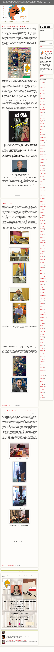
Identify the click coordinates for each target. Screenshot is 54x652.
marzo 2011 (42, 345)
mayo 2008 (42, 394)
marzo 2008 (42, 397)
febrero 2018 (42, 220)
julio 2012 (41, 320)
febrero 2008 (42, 398)
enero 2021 (42, 171)
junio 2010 (42, 359)
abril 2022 (41, 148)
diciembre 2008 (42, 386)
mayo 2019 (42, 198)
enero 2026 (42, 85)
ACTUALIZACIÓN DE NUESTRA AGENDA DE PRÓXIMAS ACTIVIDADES (16, 640)
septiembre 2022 (42, 140)
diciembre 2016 (42, 242)
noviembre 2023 (42, 121)
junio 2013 (42, 303)
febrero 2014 (42, 290)
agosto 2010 (42, 356)
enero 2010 (42, 367)
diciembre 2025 (42, 87)
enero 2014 (42, 292)
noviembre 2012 (42, 314)
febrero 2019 (42, 203)
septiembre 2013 (42, 298)
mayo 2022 (42, 146)
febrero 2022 (42, 151)
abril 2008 (41, 395)
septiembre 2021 (42, 159)
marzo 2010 (42, 364)
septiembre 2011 (42, 336)
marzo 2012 (42, 326)
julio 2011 (41, 339)
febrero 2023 (42, 132)
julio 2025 (41, 95)
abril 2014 (41, 287)
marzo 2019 (42, 201)
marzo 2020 (42, 184)
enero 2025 (42, 104)
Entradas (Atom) (21, 571)
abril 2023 (41, 129)
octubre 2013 (42, 297)
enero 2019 (42, 204)
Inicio (20, 569)
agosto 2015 (42, 265)
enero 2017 (42, 240)
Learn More (46, 2)
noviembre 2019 (42, 190)
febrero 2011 (42, 347)
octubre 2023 (42, 123)
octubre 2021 (42, 157)
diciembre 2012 (42, 312)
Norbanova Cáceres (49, 51)
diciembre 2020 (42, 173)
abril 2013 (41, 306)
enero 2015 (42, 275)
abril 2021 (41, 167)
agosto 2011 (42, 337)
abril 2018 (41, 217)
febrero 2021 (42, 170)
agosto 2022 (42, 142)
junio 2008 (42, 392)
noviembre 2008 (42, 387)
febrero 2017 (42, 239)
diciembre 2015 (42, 259)
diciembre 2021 (42, 154)
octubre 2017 (42, 226)
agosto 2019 (42, 195)
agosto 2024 (42, 110)
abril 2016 (41, 253)
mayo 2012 (42, 323)
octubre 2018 (42, 209)
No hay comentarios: (11, 405)
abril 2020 (41, 182)
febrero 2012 (42, 328)
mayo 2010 (42, 361)
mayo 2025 (42, 98)
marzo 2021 (42, 168)
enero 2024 (42, 120)
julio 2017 (41, 231)
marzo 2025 (42, 101)
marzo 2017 (42, 237)
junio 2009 (42, 378)
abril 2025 (41, 99)
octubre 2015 (42, 262)
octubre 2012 (42, 315)
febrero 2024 (42, 118)
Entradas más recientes (6, 569)
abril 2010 (41, 362)
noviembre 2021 (42, 156)
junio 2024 (42, 112)
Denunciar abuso (42, 76)
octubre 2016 (42, 245)
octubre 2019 (42, 192)
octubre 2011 (42, 334)
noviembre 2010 (42, 351)
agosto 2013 (42, 300)
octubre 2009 (42, 372)
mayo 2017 (42, 234)
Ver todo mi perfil (43, 72)
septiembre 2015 (42, 264)
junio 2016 (42, 250)
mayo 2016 (42, 251)
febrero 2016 (42, 256)
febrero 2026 (42, 84)
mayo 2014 (42, 286)
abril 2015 (41, 270)
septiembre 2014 (42, 281)
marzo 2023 (42, 131)
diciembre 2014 (42, 276)
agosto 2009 (42, 375)
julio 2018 (41, 212)
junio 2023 (42, 126)
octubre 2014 (42, 279)
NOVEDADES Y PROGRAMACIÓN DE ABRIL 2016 (14, 26)
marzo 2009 (42, 383)
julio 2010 (41, 358)
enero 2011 (42, 348)
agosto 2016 (42, 248)
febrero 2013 (42, 309)
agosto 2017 (42, 229)
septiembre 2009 (42, 373)
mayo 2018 (42, 215)
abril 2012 (41, 325)
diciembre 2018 (42, 206)
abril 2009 (41, 381)
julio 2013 (41, 301)
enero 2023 (42, 134)
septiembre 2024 (42, 109)
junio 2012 (42, 322)
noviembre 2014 (42, 278)
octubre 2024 (42, 107)
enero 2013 (42, 311)
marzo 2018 (42, 218)
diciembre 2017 (42, 223)
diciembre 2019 (42, 189)
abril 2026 (41, 81)
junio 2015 (42, 267)
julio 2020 (41, 181)
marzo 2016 (42, 254)
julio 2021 (41, 162)
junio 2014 (42, 284)
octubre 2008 (42, 389)
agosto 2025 (42, 93)
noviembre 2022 (42, 137)
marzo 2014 (42, 289)
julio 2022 (41, 143)
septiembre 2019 (42, 193)
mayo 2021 (42, 165)
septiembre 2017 (42, 228)
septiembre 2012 (42, 317)
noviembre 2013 (42, 295)
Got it (50, 2)
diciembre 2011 (42, 331)
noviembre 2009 (42, 370)
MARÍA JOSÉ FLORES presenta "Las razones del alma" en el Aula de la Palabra (16, 574)
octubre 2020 (42, 176)
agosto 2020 (42, 179)
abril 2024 (41, 115)
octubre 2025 (42, 90)
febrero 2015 (42, 273)
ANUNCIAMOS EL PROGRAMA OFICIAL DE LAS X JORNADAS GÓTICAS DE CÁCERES (18, 635)
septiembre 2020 (42, 178)
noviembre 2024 (42, 106)
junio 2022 (42, 145)
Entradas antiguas (34, 569)
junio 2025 (42, 96)
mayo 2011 (42, 342)
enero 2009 (42, 384)
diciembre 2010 (42, 350)
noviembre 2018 (42, 207)
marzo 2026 (42, 82)
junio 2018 (42, 214)
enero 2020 (42, 187)
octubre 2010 (42, 353)
